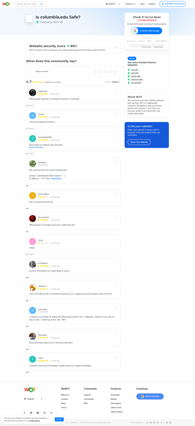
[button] (131, 3)
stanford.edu (137, 81)
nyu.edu (134, 71)
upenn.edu (135, 77)
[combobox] (30, 3)
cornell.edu (136, 84)
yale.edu (135, 74)
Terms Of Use (146, 47)
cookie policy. (34, 421)
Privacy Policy (158, 47)
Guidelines (74, 422)
